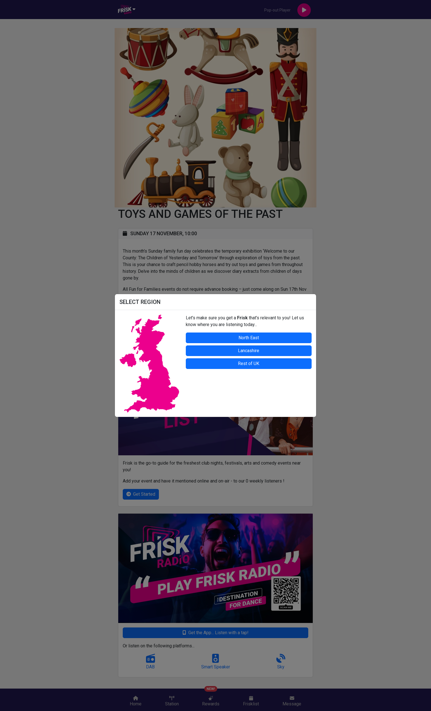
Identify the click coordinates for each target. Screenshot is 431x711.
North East (248, 337)
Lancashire (248, 350)
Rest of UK (248, 363)
